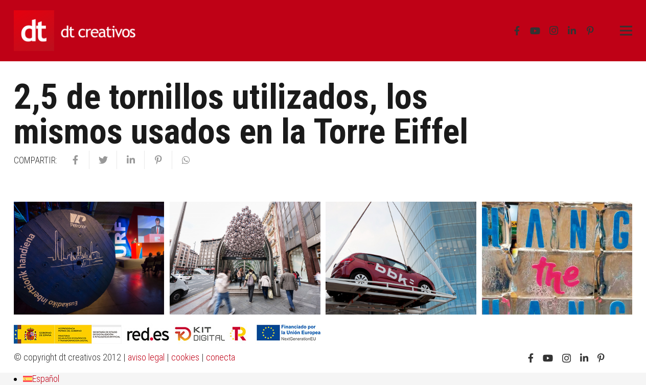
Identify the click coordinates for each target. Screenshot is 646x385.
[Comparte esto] (75, 160)
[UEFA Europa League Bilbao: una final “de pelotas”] (245, 258)
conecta (220, 357)
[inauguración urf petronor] (89, 258)
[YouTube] (535, 30)
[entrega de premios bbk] (401, 258)
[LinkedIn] (572, 30)
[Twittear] (103, 160)
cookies (185, 357)
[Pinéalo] (158, 160)
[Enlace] (74, 30)
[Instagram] (553, 30)
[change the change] (557, 258)
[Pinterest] (590, 30)
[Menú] (626, 30)
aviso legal (146, 357)
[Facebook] (516, 30)
